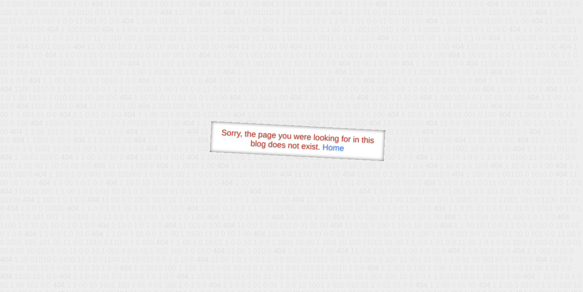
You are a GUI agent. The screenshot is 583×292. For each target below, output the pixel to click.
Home (333, 147)
